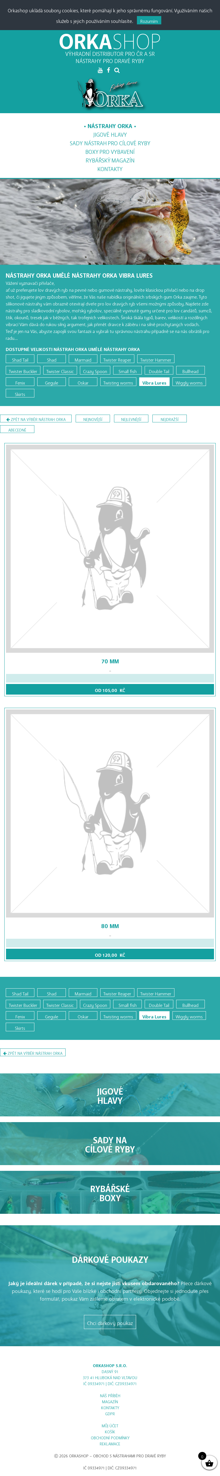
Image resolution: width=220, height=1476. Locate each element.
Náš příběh (110, 1394)
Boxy (110, 150)
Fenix (20, 381)
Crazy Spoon (95, 370)
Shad (51, 358)
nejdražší (169, 418)
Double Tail (159, 370)
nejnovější (92, 418)
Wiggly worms (189, 381)
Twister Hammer (155, 358)
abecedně (17, 429)
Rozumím (149, 20)
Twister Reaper (117, 358)
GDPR (110, 1413)
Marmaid (83, 358)
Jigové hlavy (110, 133)
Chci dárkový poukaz (110, 1322)
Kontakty (110, 167)
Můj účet (110, 1425)
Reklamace (110, 1443)
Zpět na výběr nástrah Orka (36, 419)
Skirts (20, 393)
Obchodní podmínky (110, 1437)
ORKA (110, 35)
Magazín (110, 159)
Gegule (51, 381)
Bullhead (190, 370)
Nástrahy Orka (110, 124)
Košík (110, 1431)
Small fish (128, 370)
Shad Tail (20, 358)
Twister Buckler (23, 370)
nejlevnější (131, 418)
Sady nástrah (110, 142)
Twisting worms (118, 381)
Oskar (83, 381)
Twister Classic (60, 370)
